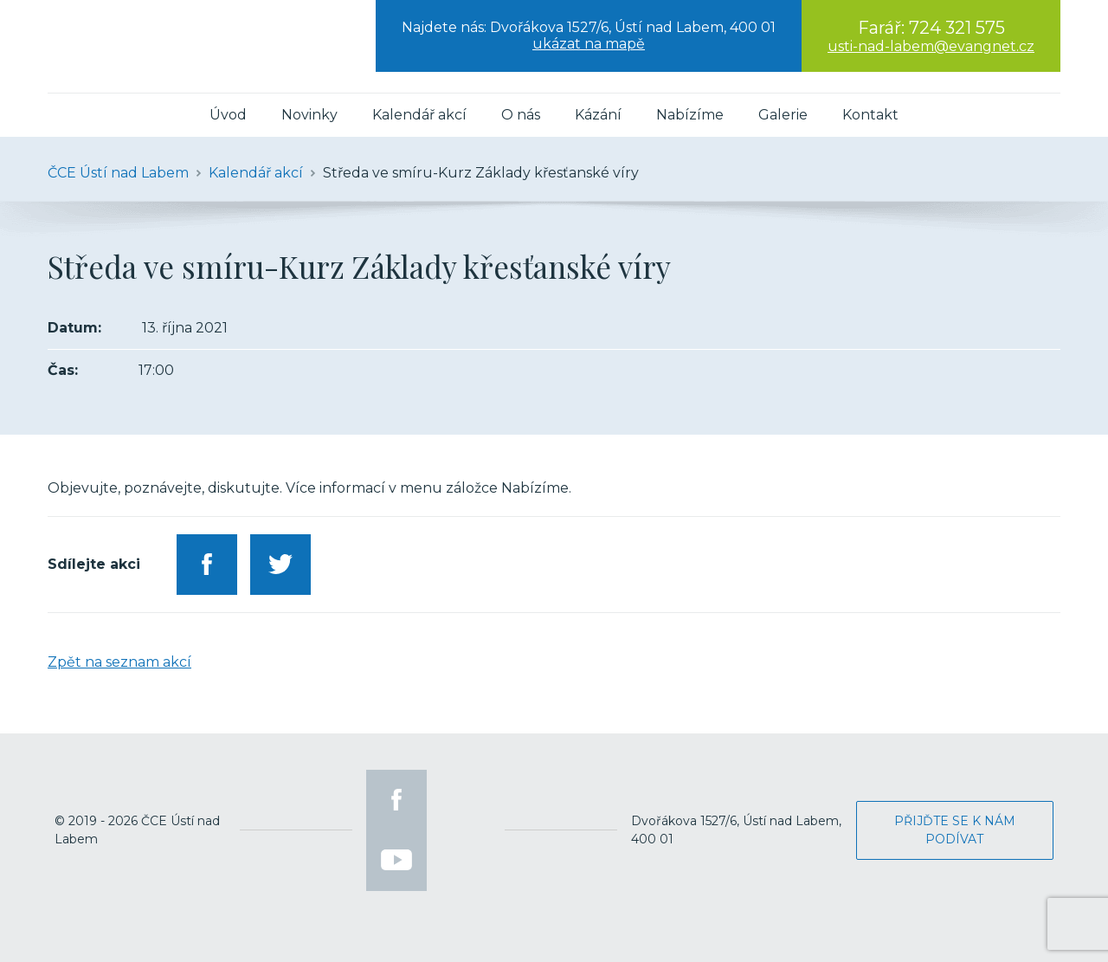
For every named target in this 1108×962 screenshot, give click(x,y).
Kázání (598, 115)
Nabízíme (690, 115)
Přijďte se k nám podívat (954, 830)
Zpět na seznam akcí (119, 662)
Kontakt (870, 115)
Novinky (309, 115)
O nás (520, 115)
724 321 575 (957, 27)
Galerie (783, 115)
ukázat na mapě (588, 44)
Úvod (228, 115)
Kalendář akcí (419, 115)
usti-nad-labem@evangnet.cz (931, 46)
